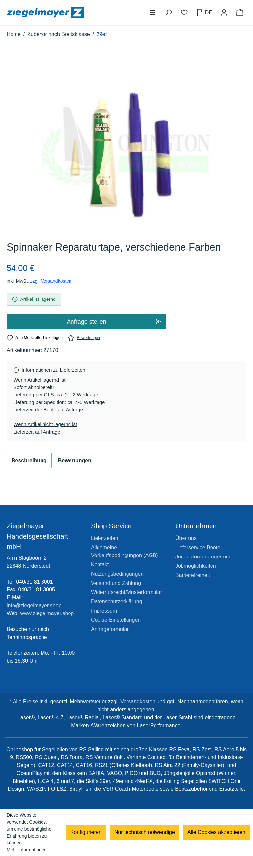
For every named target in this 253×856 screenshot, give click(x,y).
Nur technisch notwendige (144, 832)
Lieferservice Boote (197, 547)
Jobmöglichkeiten (195, 566)
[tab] (29, 460)
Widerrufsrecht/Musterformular (126, 592)
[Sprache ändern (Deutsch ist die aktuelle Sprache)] (204, 12)
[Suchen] (168, 12)
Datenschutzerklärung (116, 601)
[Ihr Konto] (224, 12)
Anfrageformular (110, 629)
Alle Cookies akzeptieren (216, 832)
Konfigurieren (86, 832)
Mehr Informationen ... (29, 849)
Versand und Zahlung (116, 583)
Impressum (104, 610)
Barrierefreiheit (192, 575)
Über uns (186, 538)
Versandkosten (137, 701)
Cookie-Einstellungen (116, 620)
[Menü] (152, 12)
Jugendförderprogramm (202, 556)
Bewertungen (84, 338)
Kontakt (100, 564)
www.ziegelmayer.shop (47, 613)
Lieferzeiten (104, 538)
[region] (126, 146)
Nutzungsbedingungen (117, 574)
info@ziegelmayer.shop (34, 605)
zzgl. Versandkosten (50, 281)
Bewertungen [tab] (74, 460)
